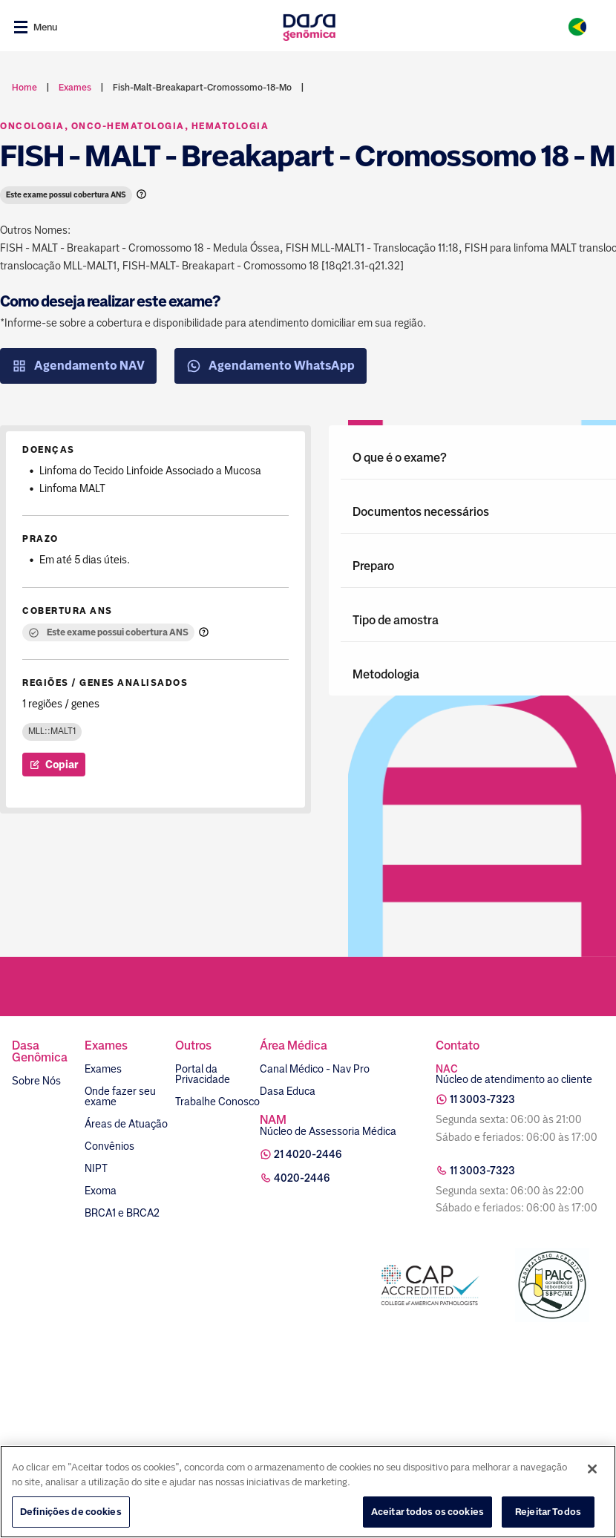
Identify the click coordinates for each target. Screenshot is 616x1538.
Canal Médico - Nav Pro (315, 1069)
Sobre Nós (36, 1081)
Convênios (109, 1146)
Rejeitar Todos (548, 1511)
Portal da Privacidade (202, 1074)
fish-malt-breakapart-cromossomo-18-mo (202, 87)
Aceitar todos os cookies (427, 1511)
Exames (103, 1069)
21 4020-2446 (308, 1154)
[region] (308, 1491)
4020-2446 (302, 1178)
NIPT (96, 1168)
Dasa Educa (287, 1091)
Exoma (101, 1191)
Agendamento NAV (78, 366)
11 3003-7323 (482, 1099)
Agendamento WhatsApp (270, 366)
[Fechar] (592, 1469)
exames (75, 87)
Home (24, 87)
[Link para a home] (309, 27)
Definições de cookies (71, 1511)
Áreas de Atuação (126, 1124)
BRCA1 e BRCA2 (122, 1213)
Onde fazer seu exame (120, 1096)
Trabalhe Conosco (217, 1101)
